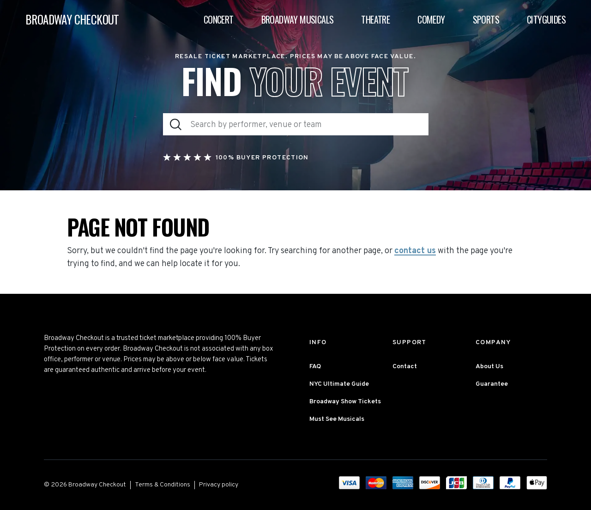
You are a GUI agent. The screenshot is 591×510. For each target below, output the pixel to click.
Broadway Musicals (297, 19)
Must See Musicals (336, 419)
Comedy (431, 19)
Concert (219, 19)
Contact (404, 366)
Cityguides (546, 19)
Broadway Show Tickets (345, 402)
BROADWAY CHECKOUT (72, 19)
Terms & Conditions (162, 485)
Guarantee (492, 384)
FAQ (315, 366)
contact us (415, 251)
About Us (489, 366)
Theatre (375, 19)
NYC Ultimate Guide (339, 384)
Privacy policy (218, 485)
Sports (486, 19)
